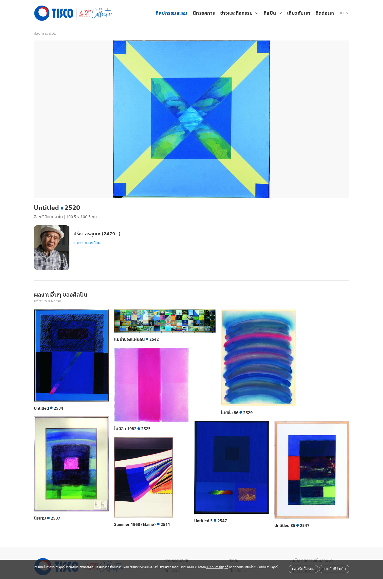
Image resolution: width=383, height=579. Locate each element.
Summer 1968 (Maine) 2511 (142, 524)
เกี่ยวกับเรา (298, 13)
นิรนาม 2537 (47, 518)
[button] (344, 13)
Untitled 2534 (48, 408)
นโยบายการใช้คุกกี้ (217, 567)
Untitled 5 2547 (210, 521)
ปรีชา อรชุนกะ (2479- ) (96, 234)
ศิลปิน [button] (273, 13)
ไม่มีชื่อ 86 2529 (237, 413)
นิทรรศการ (204, 13)
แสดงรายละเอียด (86, 243)
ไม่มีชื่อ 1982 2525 (132, 429)
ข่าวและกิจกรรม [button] (239, 13)
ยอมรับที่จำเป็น (334, 569)
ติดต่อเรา (324, 13)
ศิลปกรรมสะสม (171, 13)
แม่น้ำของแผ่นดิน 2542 (136, 339)
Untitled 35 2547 (291, 526)
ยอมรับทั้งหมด (303, 569)
